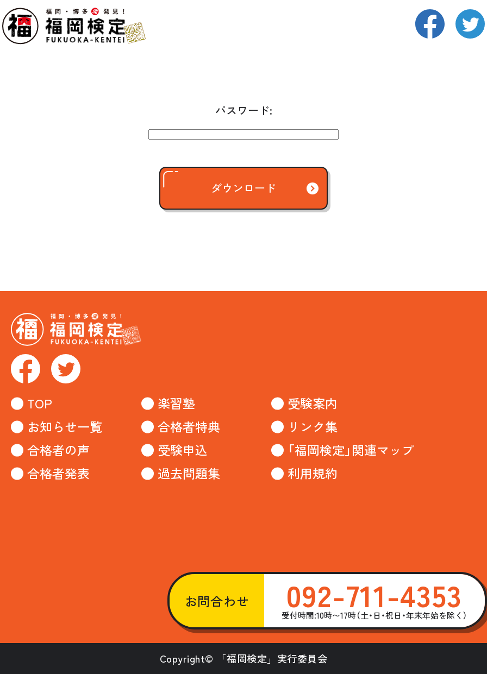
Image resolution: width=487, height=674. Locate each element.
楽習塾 (176, 403)
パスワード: (243, 110)
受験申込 (183, 450)
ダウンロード (219, 183)
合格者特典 (189, 426)
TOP (39, 403)
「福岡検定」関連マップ (351, 450)
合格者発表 (58, 473)
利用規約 (313, 473)
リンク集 (313, 426)
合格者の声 (58, 450)
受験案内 (313, 403)
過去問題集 (189, 473)
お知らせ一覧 (64, 426)
